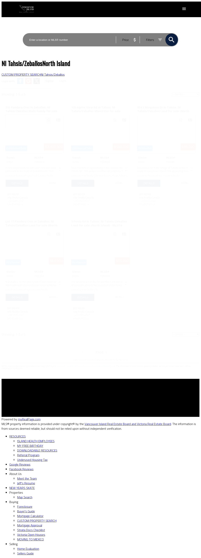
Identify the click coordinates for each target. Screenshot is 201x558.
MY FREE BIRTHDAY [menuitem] (30, 445)
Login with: (8, 81)
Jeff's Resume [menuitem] (26, 483)
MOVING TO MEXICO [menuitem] (30, 539)
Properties (16, 492)
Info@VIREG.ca (15, 204)
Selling (13, 544)
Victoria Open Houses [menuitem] (31, 534)
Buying (13, 502)
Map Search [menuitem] (24, 497)
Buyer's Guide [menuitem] (26, 511)
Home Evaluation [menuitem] (28, 548)
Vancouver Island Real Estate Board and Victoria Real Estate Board (86, 366)
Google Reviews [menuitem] (19, 464)
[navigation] (100, 495)
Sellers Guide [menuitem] (25, 553)
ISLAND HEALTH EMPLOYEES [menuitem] (36, 441)
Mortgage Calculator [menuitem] (30, 516)
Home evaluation (115, 398)
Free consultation (115, 403)
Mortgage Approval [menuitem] (29, 525)
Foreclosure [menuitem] (24, 506)
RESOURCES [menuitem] (17, 436)
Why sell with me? (115, 393)
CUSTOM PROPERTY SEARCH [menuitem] (36, 520)
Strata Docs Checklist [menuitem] (31, 530)
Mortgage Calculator (66, 398)
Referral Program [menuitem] (28, 455)
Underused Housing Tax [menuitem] (32, 459)
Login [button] (62, 80)
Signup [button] (49, 80)
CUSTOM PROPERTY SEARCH (21, 74)
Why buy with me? (65, 393)
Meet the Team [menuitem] (27, 478)
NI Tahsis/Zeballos (53, 74)
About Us (15, 473)
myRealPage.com (29, 419)
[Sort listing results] (185, 94)
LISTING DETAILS (17, 183)
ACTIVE (173, 30)
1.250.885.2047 (15, 201)
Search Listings (62, 403)
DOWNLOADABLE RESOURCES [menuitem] (37, 450)
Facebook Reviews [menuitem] (21, 469)
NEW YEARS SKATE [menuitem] (22, 487)
